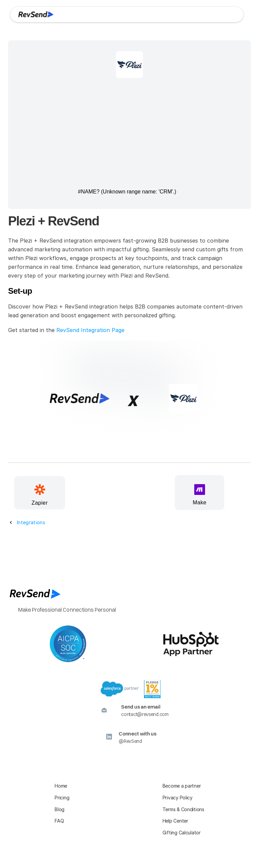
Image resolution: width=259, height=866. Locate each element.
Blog (59, 809)
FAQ (59, 821)
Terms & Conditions (183, 809)
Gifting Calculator (182, 832)
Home (61, 786)
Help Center (175, 821)
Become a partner (182, 786)
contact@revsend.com (144, 714)
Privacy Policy (178, 797)
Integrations (31, 522)
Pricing (62, 797)
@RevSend (130, 741)
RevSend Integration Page (90, 330)
